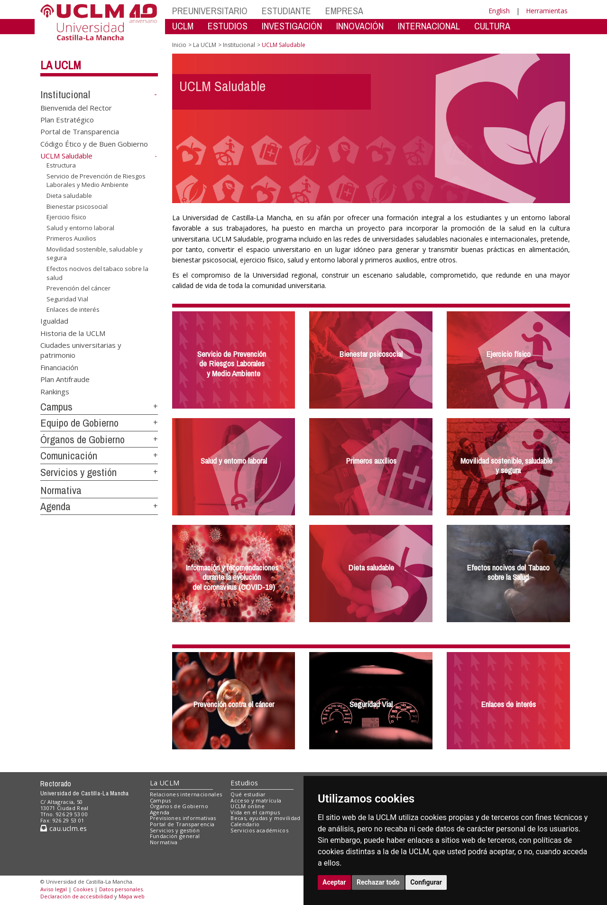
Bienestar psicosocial (77, 206)
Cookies (83, 889)
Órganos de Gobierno (82, 439)
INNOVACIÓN (360, 25)
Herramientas (547, 10)
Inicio (179, 45)
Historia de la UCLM (72, 332)
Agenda (55, 506)
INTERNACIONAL (429, 25)
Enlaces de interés (73, 309)
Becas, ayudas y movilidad (265, 817)
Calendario (244, 824)
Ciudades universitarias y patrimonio (80, 349)
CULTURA (492, 25)
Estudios (244, 782)
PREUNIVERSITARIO (210, 10)
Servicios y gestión (78, 472)
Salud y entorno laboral (80, 228)
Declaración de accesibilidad (76, 896)
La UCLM (60, 65)
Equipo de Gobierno (79, 423)
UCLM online (247, 806)
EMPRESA (344, 10)
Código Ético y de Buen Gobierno (94, 143)
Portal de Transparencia (79, 131)
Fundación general (175, 836)
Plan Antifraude (65, 379)
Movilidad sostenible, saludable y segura (94, 253)
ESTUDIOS (228, 25)
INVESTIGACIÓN (292, 25)
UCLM (182, 25)
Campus (56, 407)
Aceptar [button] (334, 882)
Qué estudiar (248, 794)
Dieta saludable (69, 195)
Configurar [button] (426, 882)
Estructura (61, 165)
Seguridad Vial (67, 299)
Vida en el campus (255, 812)
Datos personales (121, 889)
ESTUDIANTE (286, 10)
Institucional (65, 94)
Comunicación (68, 455)
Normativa (61, 490)
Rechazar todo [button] (378, 882)
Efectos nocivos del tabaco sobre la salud (97, 273)
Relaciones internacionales (186, 794)
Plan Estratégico (67, 119)
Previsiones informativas (183, 817)
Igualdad (54, 321)
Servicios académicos (259, 830)
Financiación (59, 367)
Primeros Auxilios (71, 238)
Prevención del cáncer (78, 288)
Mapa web (132, 896)
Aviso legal (53, 889)
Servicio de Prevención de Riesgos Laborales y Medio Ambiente (96, 180)
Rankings (54, 391)
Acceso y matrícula (255, 800)
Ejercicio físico (66, 217)
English (499, 10)
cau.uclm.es (63, 828)
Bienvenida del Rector (76, 107)
